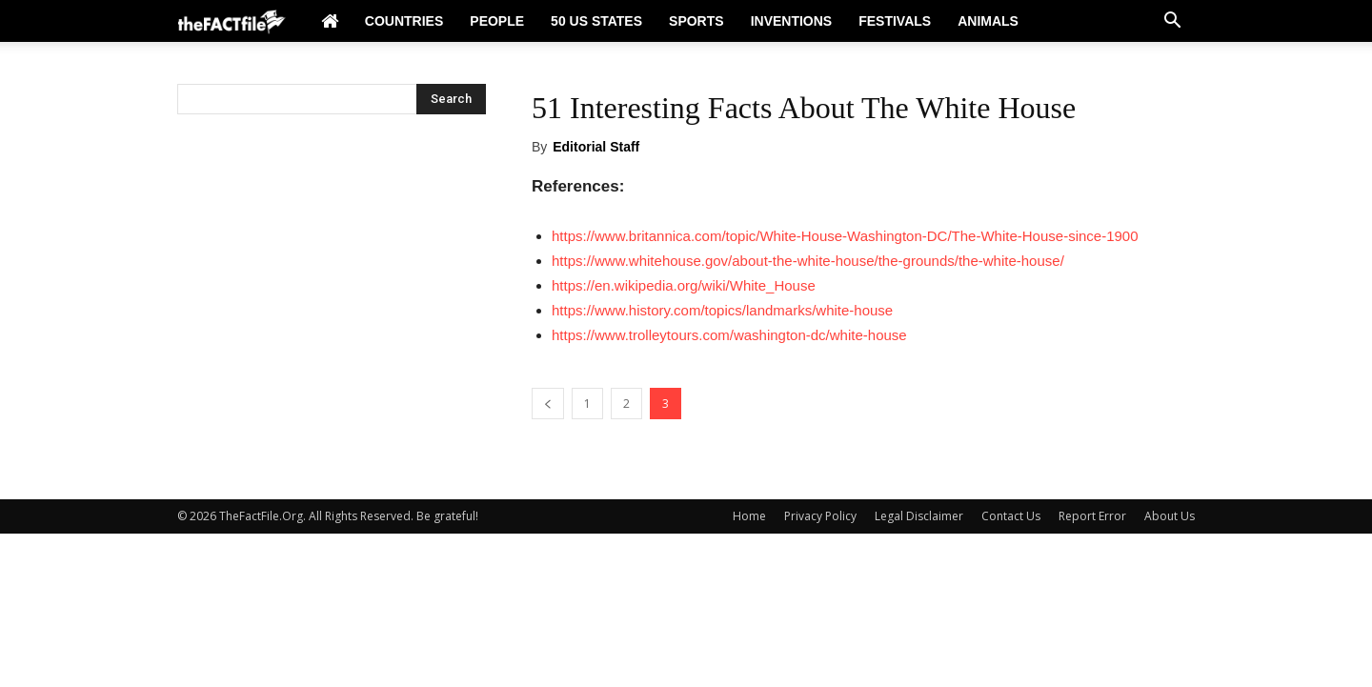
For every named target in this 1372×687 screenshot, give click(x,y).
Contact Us (1010, 516)
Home (749, 516)
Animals (988, 21)
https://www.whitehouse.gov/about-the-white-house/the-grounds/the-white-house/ (808, 261)
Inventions (792, 21)
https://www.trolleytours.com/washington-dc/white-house (729, 335)
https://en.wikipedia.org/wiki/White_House (684, 285)
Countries (404, 21)
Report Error (1092, 516)
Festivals (894, 21)
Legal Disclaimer (919, 516)
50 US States (596, 21)
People (497, 21)
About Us (1169, 516)
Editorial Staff (596, 146)
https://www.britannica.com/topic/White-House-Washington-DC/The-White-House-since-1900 (845, 236)
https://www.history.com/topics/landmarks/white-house (722, 310)
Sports (696, 21)
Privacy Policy (820, 516)
